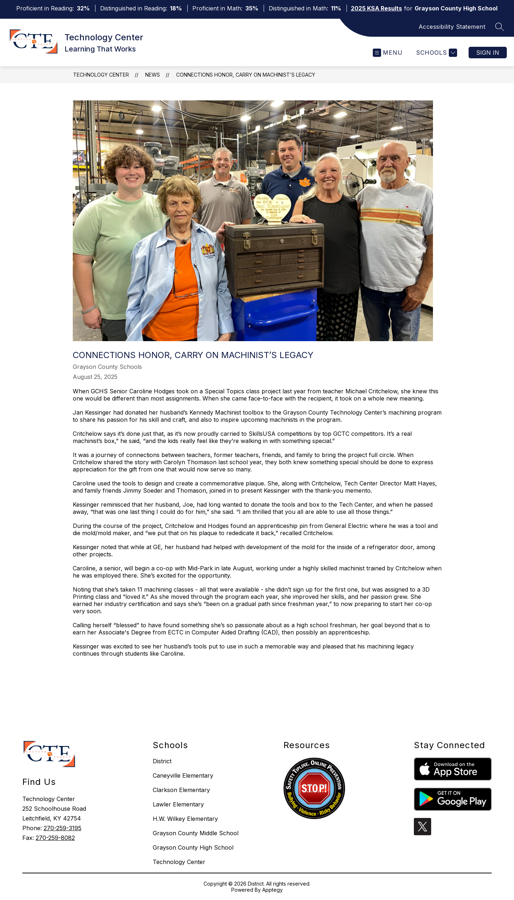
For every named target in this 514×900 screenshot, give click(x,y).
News (152, 75)
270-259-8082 (55, 837)
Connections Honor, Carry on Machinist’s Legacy (245, 75)
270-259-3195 (62, 828)
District (162, 761)
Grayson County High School (193, 847)
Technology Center (101, 75)
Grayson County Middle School (195, 833)
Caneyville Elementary (183, 775)
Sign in (487, 52)
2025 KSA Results (376, 8)
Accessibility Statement (452, 26)
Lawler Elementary (178, 804)
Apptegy (272, 890)
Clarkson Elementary (181, 789)
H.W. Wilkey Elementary (185, 818)
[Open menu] (388, 52)
